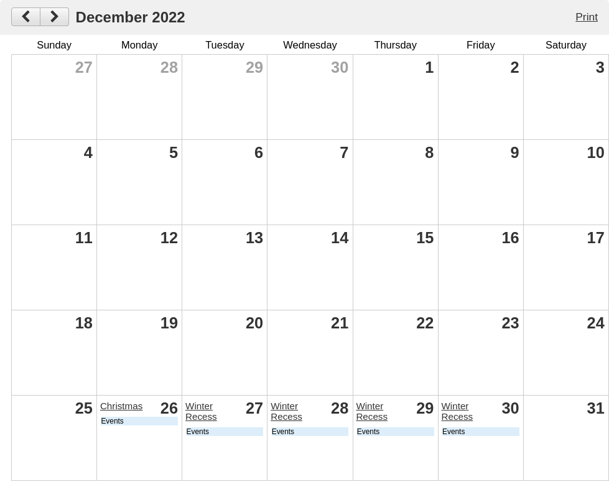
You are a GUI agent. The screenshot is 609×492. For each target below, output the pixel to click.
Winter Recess (201, 411)
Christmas (121, 406)
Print (586, 17)
